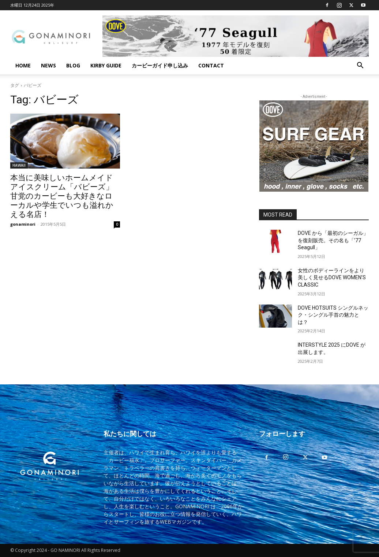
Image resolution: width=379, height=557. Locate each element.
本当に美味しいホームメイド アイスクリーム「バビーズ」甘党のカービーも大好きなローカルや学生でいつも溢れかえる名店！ (61, 196)
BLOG (73, 65)
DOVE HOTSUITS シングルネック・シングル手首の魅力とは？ (333, 315)
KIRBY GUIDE (105, 65)
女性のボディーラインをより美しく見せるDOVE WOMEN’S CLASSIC (332, 278)
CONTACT (211, 65)
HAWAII (19, 165)
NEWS (48, 65)
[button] (360, 66)
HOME (23, 65)
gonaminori (22, 224)
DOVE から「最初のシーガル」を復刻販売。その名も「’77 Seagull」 (333, 240)
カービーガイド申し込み (160, 65)
